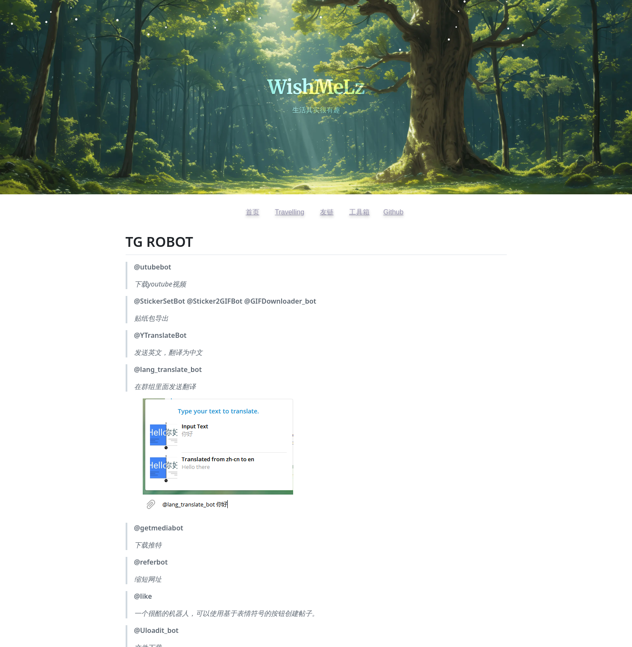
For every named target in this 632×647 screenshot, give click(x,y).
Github (393, 212)
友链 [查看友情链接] (327, 212)
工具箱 (359, 212)
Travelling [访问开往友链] (289, 212)
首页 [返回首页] (252, 212)
